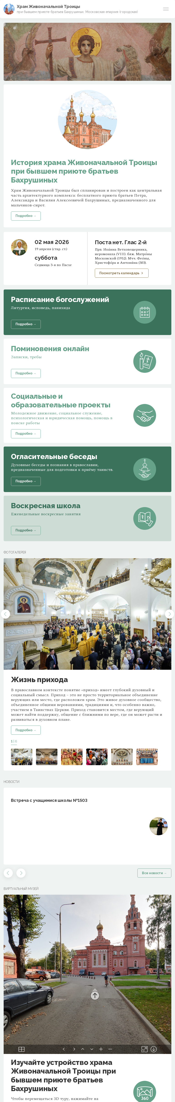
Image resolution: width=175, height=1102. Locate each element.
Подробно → (25, 730)
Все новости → (154, 873)
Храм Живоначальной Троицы (48, 6)
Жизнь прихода (39, 679)
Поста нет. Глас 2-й (121, 242)
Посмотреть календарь (121, 273)
